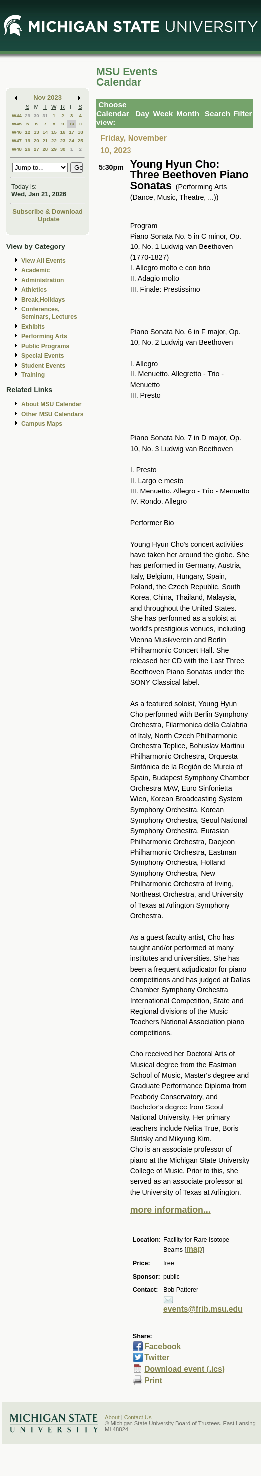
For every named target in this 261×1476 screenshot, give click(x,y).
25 (80, 140)
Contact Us (138, 1417)
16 (63, 132)
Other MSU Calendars (52, 414)
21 (45, 140)
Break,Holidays (43, 299)
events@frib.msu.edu (203, 1309)
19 (27, 140)
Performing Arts (44, 336)
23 (63, 140)
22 (54, 140)
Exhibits (33, 326)
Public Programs (45, 346)
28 (45, 149)
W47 (17, 140)
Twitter (156, 1357)
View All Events (43, 260)
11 (80, 123)
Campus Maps (41, 423)
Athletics (34, 289)
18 (80, 132)
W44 (17, 115)
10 (71, 123)
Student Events (43, 365)
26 (27, 149)
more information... (170, 1210)
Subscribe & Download (47, 211)
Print (153, 1380)
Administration (42, 280)
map (194, 1249)
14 (45, 132)
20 (36, 140)
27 (36, 149)
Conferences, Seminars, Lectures (49, 313)
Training (33, 374)
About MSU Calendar (51, 404)
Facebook (162, 1346)
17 (71, 132)
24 (71, 140)
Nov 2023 (47, 97)
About (112, 1417)
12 (27, 132)
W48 (17, 149)
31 (45, 115)
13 (36, 132)
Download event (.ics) (184, 1369)
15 (54, 132)
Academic (35, 270)
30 (36, 115)
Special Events (42, 355)
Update (49, 219)
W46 (17, 132)
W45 (17, 123)
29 (27, 115)
